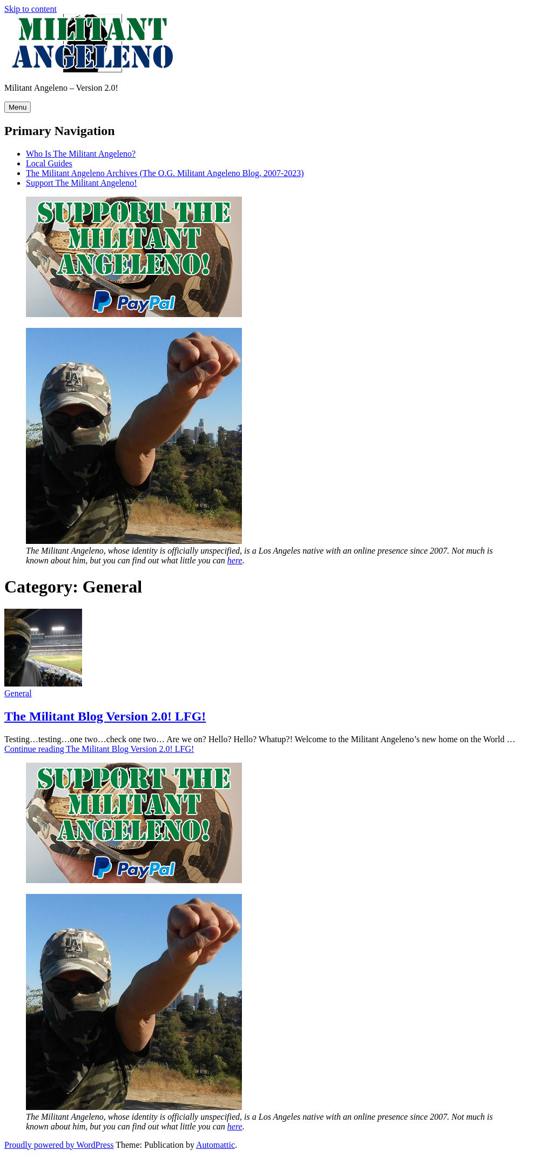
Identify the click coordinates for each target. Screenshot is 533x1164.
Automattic (215, 1144)
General (18, 693)
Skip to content (30, 9)
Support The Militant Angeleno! (81, 182)
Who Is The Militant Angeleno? (81, 153)
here (234, 560)
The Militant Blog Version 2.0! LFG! (105, 716)
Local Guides (49, 163)
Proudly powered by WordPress (58, 1144)
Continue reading (99, 748)
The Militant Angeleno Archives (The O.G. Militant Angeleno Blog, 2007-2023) (165, 173)
